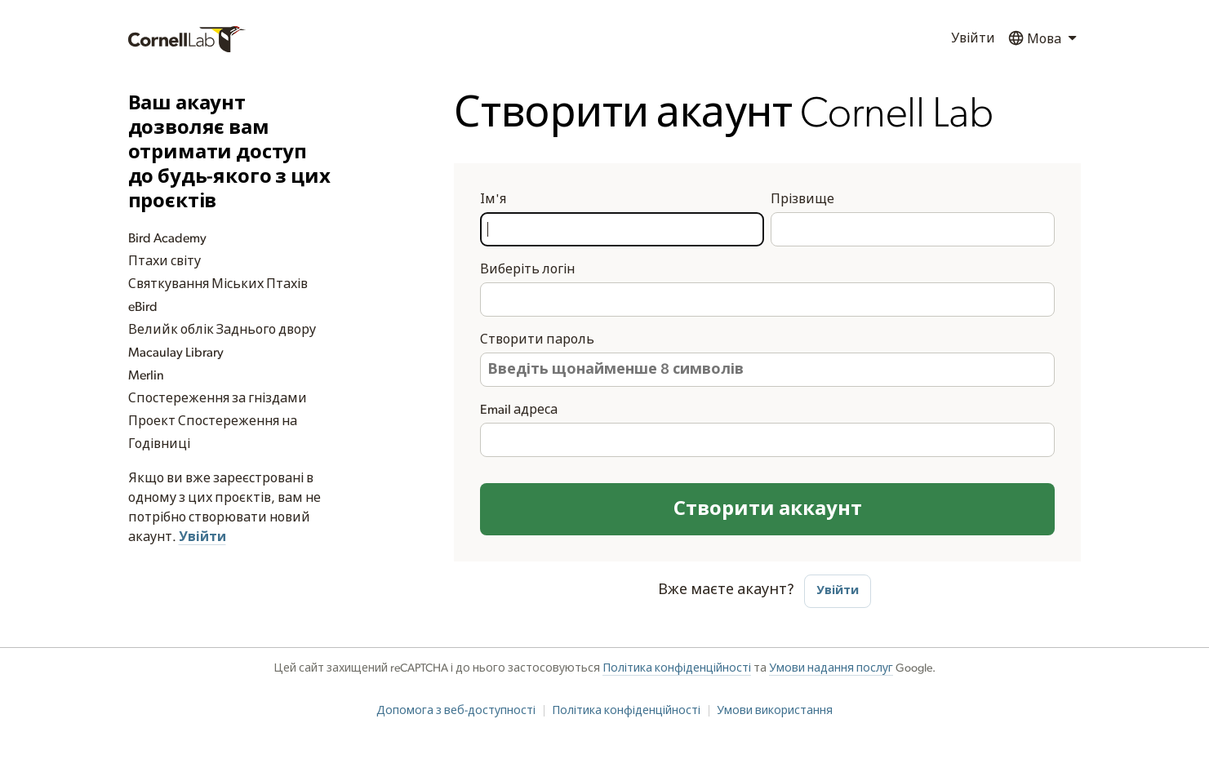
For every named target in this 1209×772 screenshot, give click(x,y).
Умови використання (775, 711)
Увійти (973, 38)
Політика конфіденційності (676, 668)
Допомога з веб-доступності (456, 711)
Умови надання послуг (831, 668)
